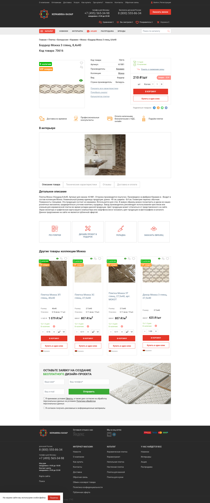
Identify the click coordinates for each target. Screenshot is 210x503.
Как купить (86, 2)
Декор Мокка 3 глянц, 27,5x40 (155, 296)
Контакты (119, 2)
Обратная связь (132, 2)
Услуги (76, 2)
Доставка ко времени (57, 119)
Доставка (67, 2)
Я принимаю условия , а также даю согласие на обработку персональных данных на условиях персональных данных (75, 401)
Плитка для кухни (115, 477)
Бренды (121, 31)
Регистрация (165, 2)
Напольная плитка (115, 462)
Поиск (42, 481)
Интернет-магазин (83, 447)
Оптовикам (56, 2)
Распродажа (107, 31)
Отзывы (107, 184)
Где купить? (98, 2)
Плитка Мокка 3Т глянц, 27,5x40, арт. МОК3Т (119, 296)
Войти (156, 2)
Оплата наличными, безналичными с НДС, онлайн (125, 118)
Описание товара (51, 184)
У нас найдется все (151, 447)
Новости (109, 2)
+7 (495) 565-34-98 (97, 13)
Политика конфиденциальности (88, 487)
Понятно (54, 498)
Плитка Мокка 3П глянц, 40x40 (51, 296)
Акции (93, 31)
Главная (43, 40)
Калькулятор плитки (100, 96)
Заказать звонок (160, 12)
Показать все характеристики (104, 88)
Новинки (63, 31)
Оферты (69, 398)
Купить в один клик (151, 99)
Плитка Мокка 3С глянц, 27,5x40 (84, 296)
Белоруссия (62, 40)
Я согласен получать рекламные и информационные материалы (75, 408)
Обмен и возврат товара (84, 482)
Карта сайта (44, 476)
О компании (44, 2)
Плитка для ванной (116, 472)
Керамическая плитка (117, 452)
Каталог (49, 31)
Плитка (52, 40)
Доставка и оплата (127, 184)
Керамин (74, 40)
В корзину (150, 91)
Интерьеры (77, 31)
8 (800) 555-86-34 (129, 13)
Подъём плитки (156, 119)
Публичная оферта (81, 492)
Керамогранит (113, 457)
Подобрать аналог (99, 92)
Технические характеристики (81, 184)
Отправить (89, 391)
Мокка (83, 40)
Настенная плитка (115, 467)
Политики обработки (86, 401)
